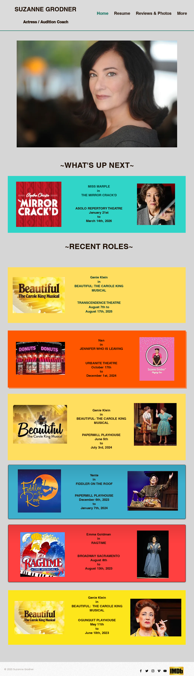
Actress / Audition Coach (45, 22)
